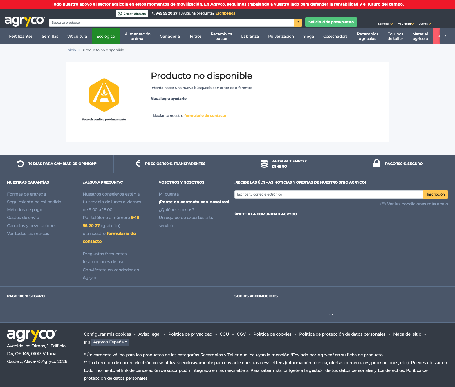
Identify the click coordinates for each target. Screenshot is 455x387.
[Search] (171, 23)
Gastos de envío (23, 217)
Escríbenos (225, 13)
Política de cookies (272, 334)
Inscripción (435, 194)
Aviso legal (149, 334)
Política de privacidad (190, 334)
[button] (385, 18)
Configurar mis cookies (107, 334)
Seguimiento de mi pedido (34, 202)
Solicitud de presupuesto (331, 22)
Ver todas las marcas (28, 233)
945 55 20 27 (165, 13)
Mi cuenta (169, 194)
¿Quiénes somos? (176, 209)
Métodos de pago (24, 209)
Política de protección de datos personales (342, 334)
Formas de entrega (26, 194)
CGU (224, 334)
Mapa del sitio (407, 334)
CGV (241, 334)
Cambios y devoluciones (31, 225)
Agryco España (108, 342)
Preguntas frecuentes (105, 254)
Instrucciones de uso (103, 261)
